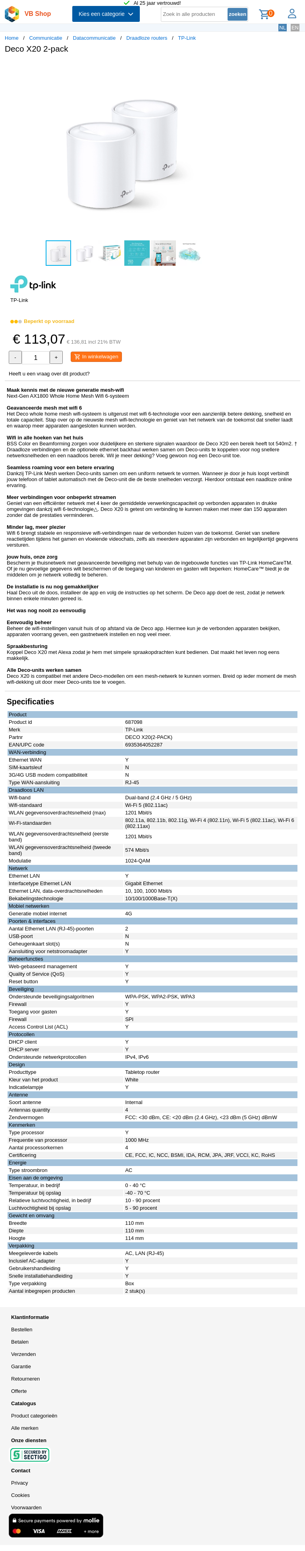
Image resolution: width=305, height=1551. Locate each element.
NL (282, 28)
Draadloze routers (146, 38)
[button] (236, 68)
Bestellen (21, 1329)
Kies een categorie (106, 14)
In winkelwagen (96, 357)
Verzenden (23, 1354)
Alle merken (25, 1428)
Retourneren (25, 1379)
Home (12, 38)
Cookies (20, 1495)
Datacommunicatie (94, 38)
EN (295, 28)
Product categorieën (34, 1416)
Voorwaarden (26, 1507)
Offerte (19, 1391)
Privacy (19, 1483)
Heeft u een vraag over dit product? (49, 374)
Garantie (21, 1366)
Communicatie (45, 38)
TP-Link (187, 38)
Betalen (20, 1342)
